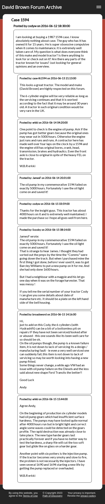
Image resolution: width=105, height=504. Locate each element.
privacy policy (88, 495)
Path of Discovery (52, 495)
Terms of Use (30, 495)
